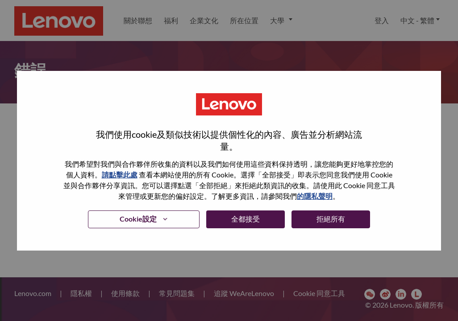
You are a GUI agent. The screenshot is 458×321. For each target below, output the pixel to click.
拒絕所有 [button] (330, 218)
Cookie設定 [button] (138, 218)
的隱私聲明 (315, 196)
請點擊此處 (119, 174)
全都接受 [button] (245, 218)
